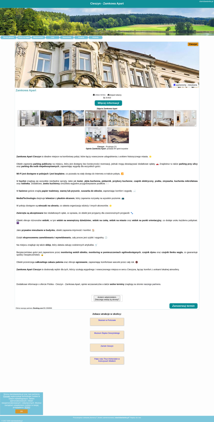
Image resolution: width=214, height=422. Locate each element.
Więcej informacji (108, 103)
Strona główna (8, 37)
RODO (27, 407)
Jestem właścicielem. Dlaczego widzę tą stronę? (107, 298)
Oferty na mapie (24, 37)
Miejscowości (38, 37)
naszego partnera (152, 284)
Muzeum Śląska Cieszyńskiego (107, 333)
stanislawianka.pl (206, 1)
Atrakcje (81, 37)
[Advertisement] (107, 393)
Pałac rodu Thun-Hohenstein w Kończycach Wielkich (107, 360)
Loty (52, 37)
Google (7, 396)
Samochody (67, 37)
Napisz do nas (135, 417)
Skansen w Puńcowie (107, 320)
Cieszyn (193, 44)
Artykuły (95, 37)
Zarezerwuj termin (183, 305)
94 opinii (117, 149)
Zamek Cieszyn (107, 346)
